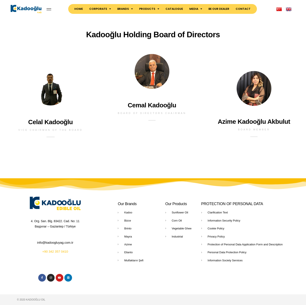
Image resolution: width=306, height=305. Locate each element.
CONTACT (243, 9)
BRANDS (125, 8)
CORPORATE (100, 8)
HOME (78, 9)
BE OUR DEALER (218, 9)
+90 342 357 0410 (55, 251)
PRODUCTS (149, 8)
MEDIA (195, 8)
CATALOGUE (174, 9)
